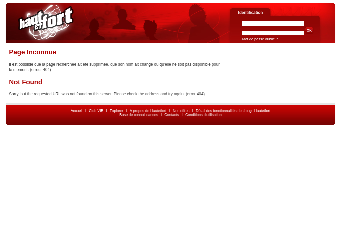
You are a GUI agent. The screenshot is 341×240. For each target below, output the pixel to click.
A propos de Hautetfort (148, 111)
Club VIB (96, 111)
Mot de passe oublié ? (260, 39)
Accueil (76, 111)
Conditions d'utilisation (203, 115)
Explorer (116, 111)
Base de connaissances (138, 115)
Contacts (172, 115)
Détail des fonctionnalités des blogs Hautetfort (233, 111)
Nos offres (181, 111)
